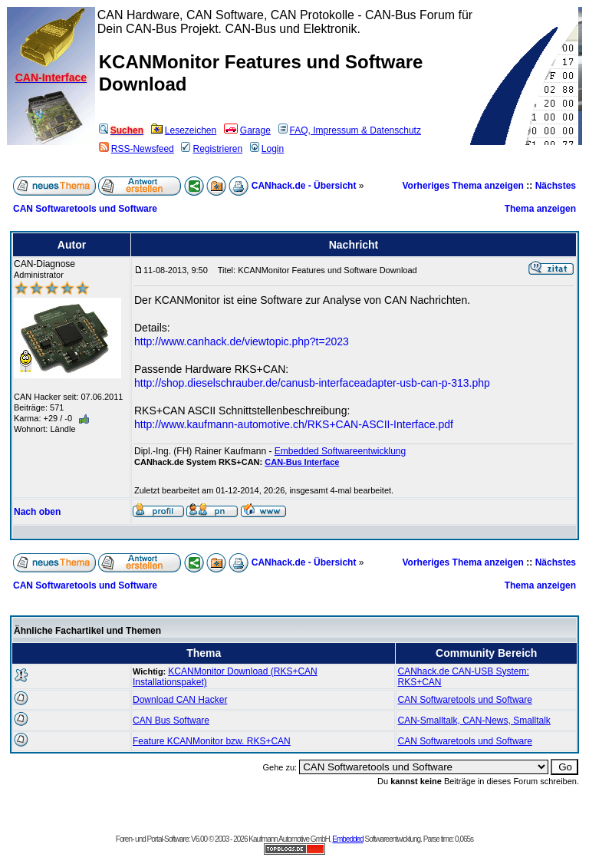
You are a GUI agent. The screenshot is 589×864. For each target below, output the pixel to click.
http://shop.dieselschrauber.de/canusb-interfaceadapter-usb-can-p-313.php (312, 383)
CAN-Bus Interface (302, 462)
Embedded (347, 839)
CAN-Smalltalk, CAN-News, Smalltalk (473, 720)
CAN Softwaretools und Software (85, 208)
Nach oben (37, 511)
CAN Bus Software (171, 720)
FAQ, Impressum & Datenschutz (349, 130)
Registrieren (211, 148)
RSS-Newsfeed (136, 148)
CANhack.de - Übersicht (304, 185)
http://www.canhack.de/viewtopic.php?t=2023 (241, 341)
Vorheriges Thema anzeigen (463, 185)
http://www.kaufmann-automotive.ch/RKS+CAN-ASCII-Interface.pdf (293, 424)
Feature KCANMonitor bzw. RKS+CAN (212, 741)
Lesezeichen (183, 130)
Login (267, 148)
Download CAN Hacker (180, 699)
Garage (247, 130)
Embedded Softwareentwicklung (340, 451)
